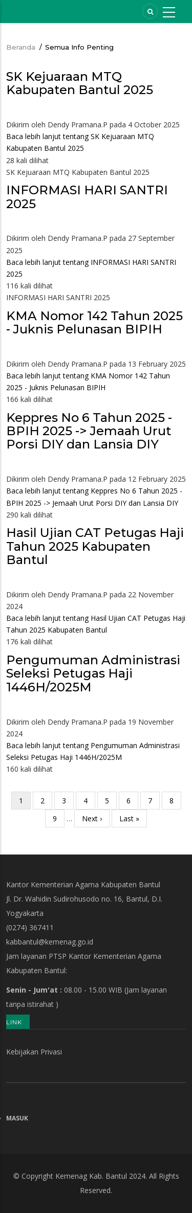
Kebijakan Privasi (34, 1052)
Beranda (20, 47)
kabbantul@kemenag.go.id (49, 942)
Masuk (17, 1118)
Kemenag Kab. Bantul (91, 1176)
